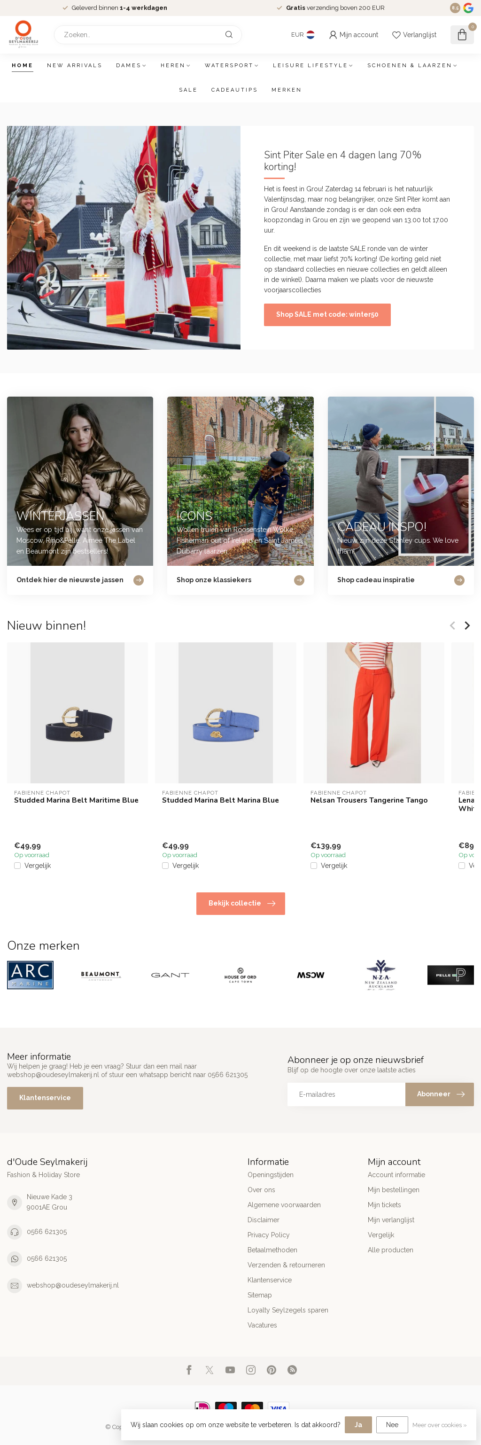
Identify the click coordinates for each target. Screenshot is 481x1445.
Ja (358, 1425)
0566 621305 (47, 1231)
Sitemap (260, 1295)
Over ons (261, 1190)
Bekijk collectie (242, 904)
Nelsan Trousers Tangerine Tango (369, 800)
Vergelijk (37, 865)
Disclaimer (263, 1220)
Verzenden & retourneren (286, 1265)
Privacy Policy (269, 1235)
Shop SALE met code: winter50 (327, 314)
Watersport (229, 65)
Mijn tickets (384, 1205)
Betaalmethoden (272, 1250)
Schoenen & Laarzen (409, 65)
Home (22, 65)
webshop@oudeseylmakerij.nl (73, 1285)
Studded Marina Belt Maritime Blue (76, 800)
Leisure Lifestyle (310, 65)
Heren (173, 65)
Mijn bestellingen (393, 1190)
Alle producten (390, 1250)
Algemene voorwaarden (284, 1205)
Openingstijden (271, 1175)
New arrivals (74, 65)
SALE (188, 90)
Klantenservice (45, 1097)
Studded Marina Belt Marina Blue (220, 800)
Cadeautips (234, 90)
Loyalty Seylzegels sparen (288, 1310)
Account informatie (396, 1175)
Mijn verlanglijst (391, 1220)
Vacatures (262, 1325)
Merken (287, 90)
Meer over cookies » (439, 1425)
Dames (128, 65)
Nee (392, 1425)
